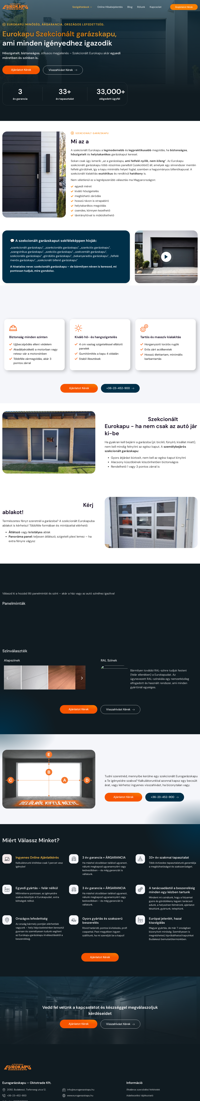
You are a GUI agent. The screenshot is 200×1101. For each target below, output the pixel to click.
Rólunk (141, 7)
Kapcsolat (155, 7)
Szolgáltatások (82, 7)
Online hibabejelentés (110, 7)
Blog (129, 7)
